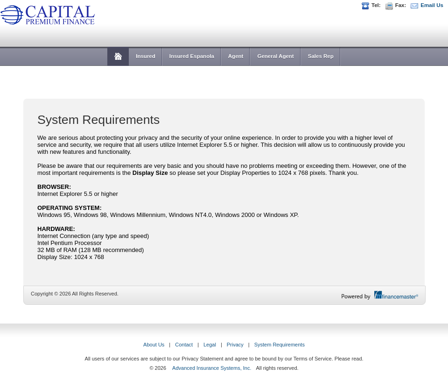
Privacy (235, 344)
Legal (209, 344)
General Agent (275, 56)
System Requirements (279, 344)
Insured (145, 56)
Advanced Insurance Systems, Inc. (211, 368)
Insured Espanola (191, 56)
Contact (184, 344)
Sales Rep (321, 56)
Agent (236, 56)
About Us (153, 344)
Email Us (431, 5)
